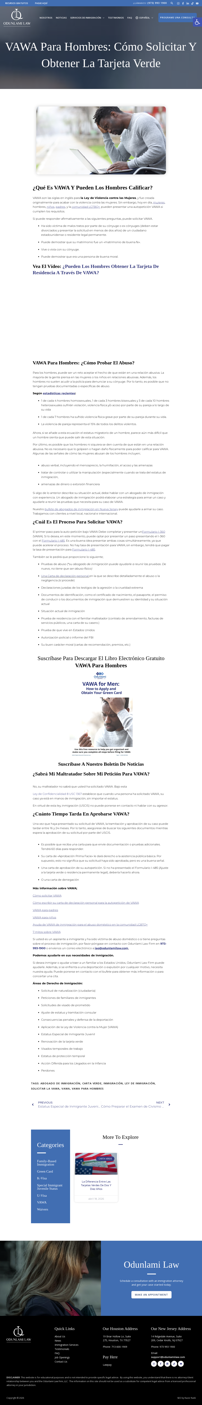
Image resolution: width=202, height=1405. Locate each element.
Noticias (61, 17)
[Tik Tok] (192, 3)
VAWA (65, 1088)
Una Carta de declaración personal (65, 576)
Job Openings (62, 1357)
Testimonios (116, 17)
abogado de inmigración (60, 1083)
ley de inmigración (140, 1083)
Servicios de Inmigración (85, 17)
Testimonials (62, 1349)
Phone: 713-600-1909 (115, 1346)
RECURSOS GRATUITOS (16, 3)
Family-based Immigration (46, 1162)
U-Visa (42, 1195)
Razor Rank (190, 1397)
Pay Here (110, 1357)
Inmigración (113, 1083)
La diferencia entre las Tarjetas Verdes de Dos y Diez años (96, 1185)
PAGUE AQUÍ (41, 3)
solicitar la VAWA (45, 1088)
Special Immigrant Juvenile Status (50, 1187)
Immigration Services (66, 1344)
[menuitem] (144, 18)
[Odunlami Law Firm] (17, 17)
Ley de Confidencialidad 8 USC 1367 (57, 794)
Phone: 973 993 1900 (163, 1346)
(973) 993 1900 (157, 3)
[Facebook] (183, 3)
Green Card (45, 1171)
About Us (60, 1336)
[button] (197, 22)
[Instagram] (178, 3)
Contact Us (61, 1361)
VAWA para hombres (88, 1088)
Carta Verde (92, 1083)
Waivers (42, 1209)
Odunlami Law (151, 1264)
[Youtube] (197, 3)
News (58, 1340)
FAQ (129, 17)
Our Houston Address (120, 1329)
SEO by (181, 1397)
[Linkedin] (187, 3)
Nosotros (46, 17)
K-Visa (42, 1178)
